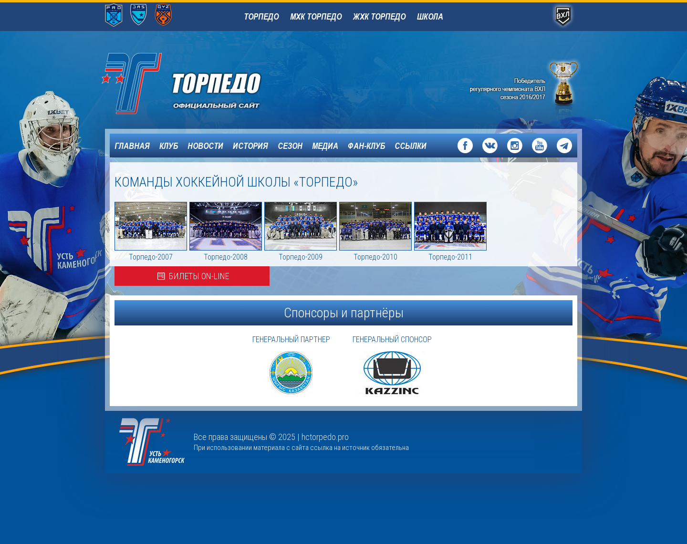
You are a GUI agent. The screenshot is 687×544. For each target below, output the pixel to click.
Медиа (325, 145)
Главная (132, 145)
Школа (430, 16)
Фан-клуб (366, 145)
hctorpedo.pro (325, 437)
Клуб (168, 145)
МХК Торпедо (316, 16)
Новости (205, 145)
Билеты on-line (192, 276)
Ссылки (411, 145)
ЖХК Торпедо (379, 16)
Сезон (290, 145)
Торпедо (261, 16)
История (250, 145)
